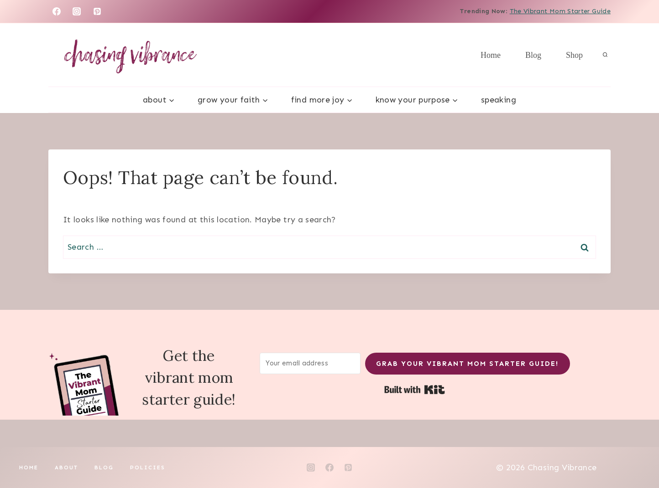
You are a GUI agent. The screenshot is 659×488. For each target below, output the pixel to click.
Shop (574, 55)
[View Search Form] (605, 55)
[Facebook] (56, 11)
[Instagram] (76, 11)
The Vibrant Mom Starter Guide (560, 11)
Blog (533, 55)
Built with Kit (414, 389)
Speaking (498, 100)
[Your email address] (310, 363)
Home (491, 55)
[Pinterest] (97, 11)
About (66, 467)
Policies (147, 467)
